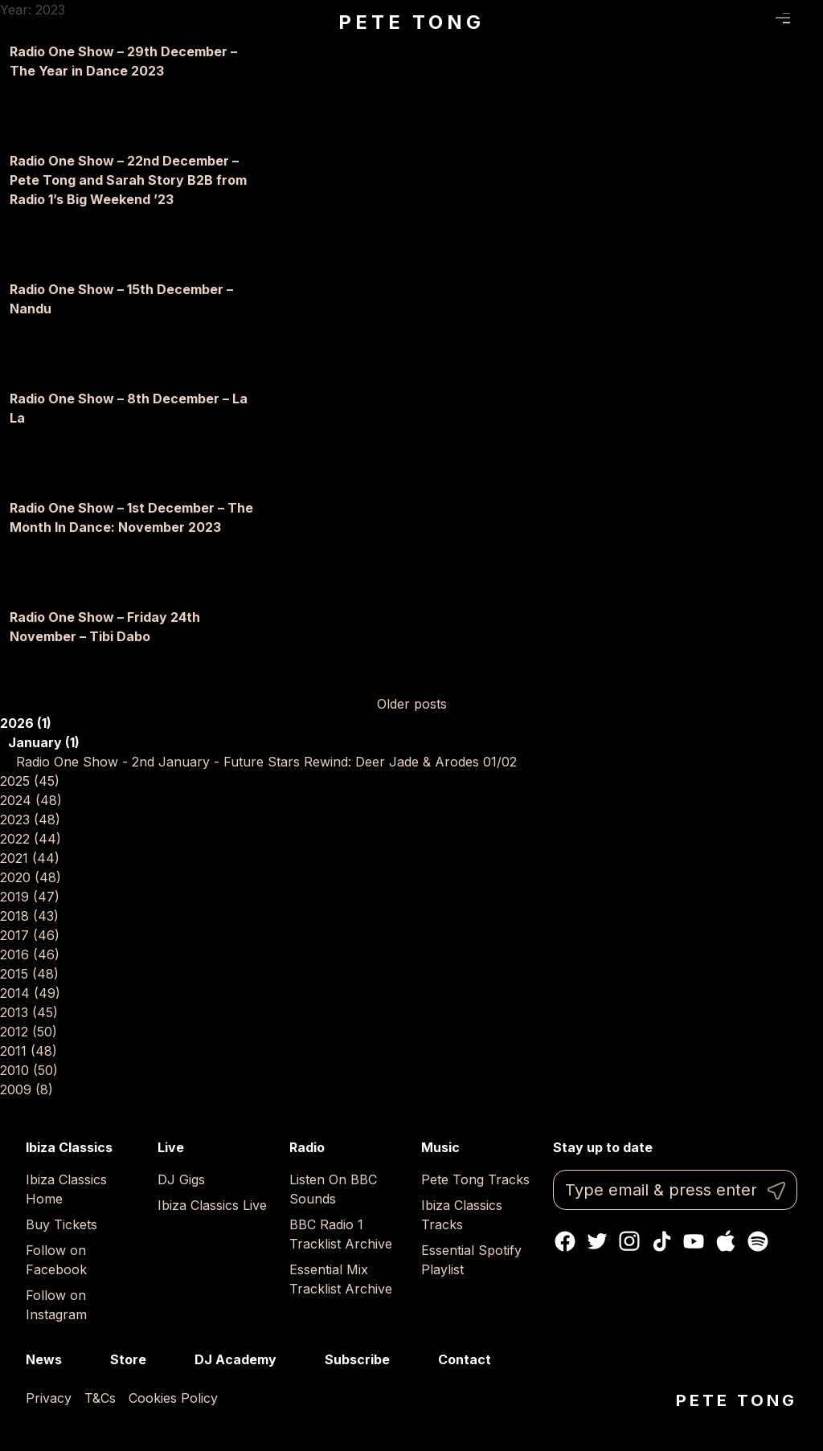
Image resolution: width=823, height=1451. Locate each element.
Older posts (412, 704)
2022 (30, 839)
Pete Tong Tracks (475, 1179)
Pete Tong (411, 22)
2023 (30, 819)
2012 (28, 1032)
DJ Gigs (181, 1179)
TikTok (661, 1241)
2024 (31, 800)
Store (128, 1359)
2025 (29, 781)
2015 (29, 974)
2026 (25, 723)
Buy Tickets (61, 1224)
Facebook (565, 1241)
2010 (29, 1070)
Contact (464, 1359)
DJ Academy (235, 1359)
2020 (30, 877)
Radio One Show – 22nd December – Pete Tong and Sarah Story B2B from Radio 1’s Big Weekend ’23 (128, 180)
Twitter (597, 1241)
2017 (29, 935)
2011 (28, 1051)
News (44, 1359)
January (44, 742)
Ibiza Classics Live (212, 1205)
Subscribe (357, 1359)
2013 (29, 1012)
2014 (30, 993)
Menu (783, 18)
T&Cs (100, 1398)
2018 (29, 916)
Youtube (694, 1241)
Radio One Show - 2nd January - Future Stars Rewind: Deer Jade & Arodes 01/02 (266, 762)
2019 (29, 897)
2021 (29, 858)
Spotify (758, 1241)
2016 (29, 954)
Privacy (49, 1398)
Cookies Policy (173, 1398)
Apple (726, 1241)
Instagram (629, 1241)
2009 (26, 1089)
